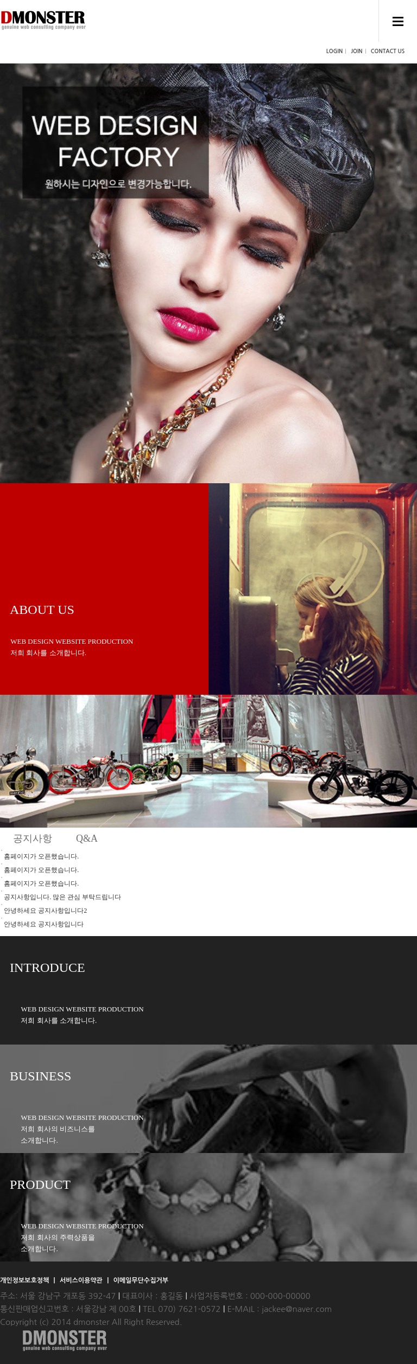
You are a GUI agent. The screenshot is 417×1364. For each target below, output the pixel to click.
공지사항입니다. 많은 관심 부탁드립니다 (62, 897)
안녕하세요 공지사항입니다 (44, 924)
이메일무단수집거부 (140, 1280)
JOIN (356, 51)
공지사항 (32, 838)
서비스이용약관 (82, 1280)
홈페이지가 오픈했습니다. (41, 856)
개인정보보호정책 (25, 1280)
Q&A (87, 838)
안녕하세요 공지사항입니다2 (45, 910)
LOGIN (334, 51)
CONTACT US (388, 51)
